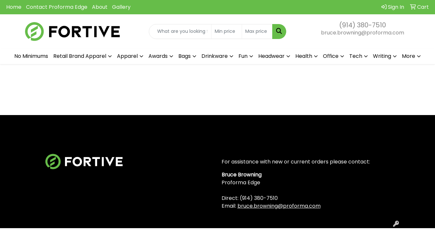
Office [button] (331, 56)
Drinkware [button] (214, 56)
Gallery (121, 7)
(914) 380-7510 (362, 25)
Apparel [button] (127, 56)
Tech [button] (355, 56)
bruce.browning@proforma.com (362, 32)
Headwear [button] (271, 56)
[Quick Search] (180, 31)
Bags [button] (184, 56)
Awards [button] (158, 56)
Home (13, 7)
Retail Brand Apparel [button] (79, 56)
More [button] (408, 56)
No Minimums (31, 56)
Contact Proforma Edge (56, 7)
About (100, 7)
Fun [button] (243, 56)
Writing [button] (382, 56)
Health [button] (303, 56)
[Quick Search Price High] (257, 31)
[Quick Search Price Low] (226, 31)
